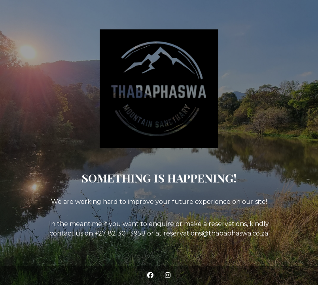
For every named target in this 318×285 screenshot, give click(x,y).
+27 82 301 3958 (120, 233)
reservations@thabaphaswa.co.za (215, 233)
